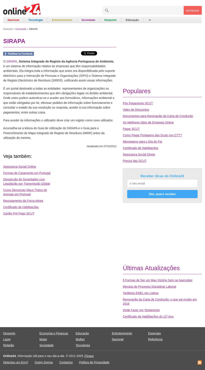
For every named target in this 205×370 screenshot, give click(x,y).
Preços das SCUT (135, 161)
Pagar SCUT (131, 129)
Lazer (7, 339)
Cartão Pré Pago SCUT (18, 213)
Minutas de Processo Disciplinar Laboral (149, 286)
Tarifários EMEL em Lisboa (140, 293)
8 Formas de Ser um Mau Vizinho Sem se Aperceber (157, 280)
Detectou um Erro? (15, 362)
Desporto (110, 20)
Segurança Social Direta (139, 154)
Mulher (80, 339)
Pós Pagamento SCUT (138, 103)
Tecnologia (35, 20)
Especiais (154, 333)
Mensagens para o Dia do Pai (142, 141)
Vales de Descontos (136, 109)
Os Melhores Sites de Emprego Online (148, 122)
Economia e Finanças (53, 333)
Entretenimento (62, 20)
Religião (8, 345)
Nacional (13, 20)
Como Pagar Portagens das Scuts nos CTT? (152, 135)
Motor (43, 339)
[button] (149, 20)
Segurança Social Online (19, 166)
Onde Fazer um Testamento (141, 310)
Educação (132, 20)
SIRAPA (11, 61)
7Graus (89, 356)
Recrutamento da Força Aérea (23, 200)
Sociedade (88, 20)
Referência (155, 339)
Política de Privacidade (94, 362)
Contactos (66, 362)
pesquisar (192, 10)
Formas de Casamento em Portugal (27, 173)
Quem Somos (44, 362)
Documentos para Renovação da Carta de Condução (158, 116)
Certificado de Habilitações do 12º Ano (148, 316)
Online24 (8, 29)
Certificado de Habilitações (21, 207)
